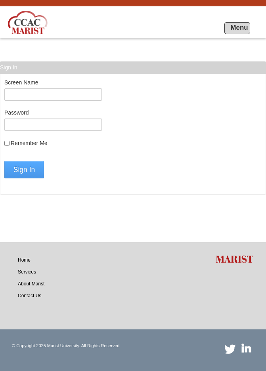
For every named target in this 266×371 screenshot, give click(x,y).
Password (16, 112)
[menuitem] (24, 260)
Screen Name (21, 82)
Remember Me (26, 143)
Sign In (24, 170)
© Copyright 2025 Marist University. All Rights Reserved (65, 345)
